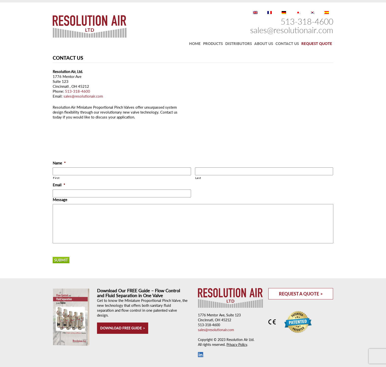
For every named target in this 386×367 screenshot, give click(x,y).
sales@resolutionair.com (291, 30)
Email (59, 185)
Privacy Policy (236, 344)
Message (60, 199)
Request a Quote (299, 293)
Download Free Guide (121, 328)
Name (59, 163)
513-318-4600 (307, 21)
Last (198, 178)
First (56, 178)
